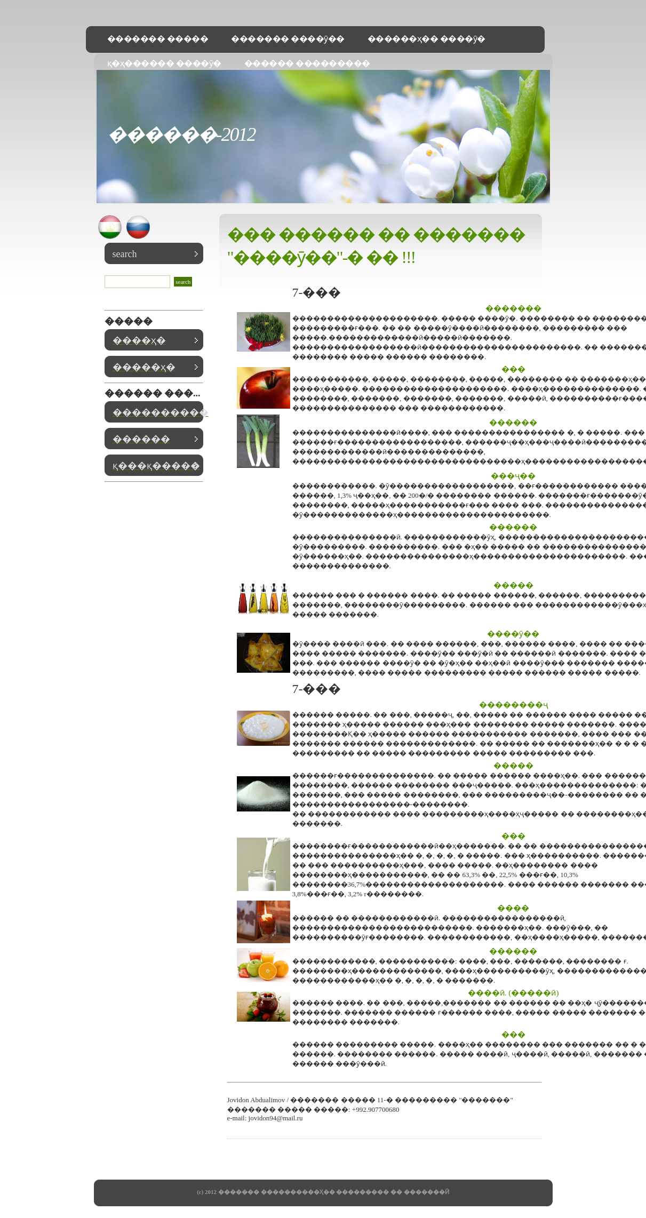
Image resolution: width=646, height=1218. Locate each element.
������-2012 (181, 134)
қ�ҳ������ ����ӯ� (164, 63)
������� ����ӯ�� (288, 38)
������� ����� (158, 38)
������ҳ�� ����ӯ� (426, 38)
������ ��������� (307, 63)
